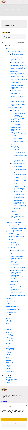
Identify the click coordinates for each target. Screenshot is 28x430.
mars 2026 (8, 320)
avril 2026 (8, 318)
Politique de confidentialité (12, 312)
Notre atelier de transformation (18, 228)
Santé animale (12, 284)
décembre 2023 (10, 338)
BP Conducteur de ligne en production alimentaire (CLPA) (20, 182)
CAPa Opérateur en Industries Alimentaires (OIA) (19, 141)
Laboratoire (11, 248)
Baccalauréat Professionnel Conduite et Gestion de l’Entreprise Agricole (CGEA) (17, 75)
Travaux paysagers (13, 294)
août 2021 (8, 363)
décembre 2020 (10, 371)
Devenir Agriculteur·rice (16, 272)
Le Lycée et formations (11, 379)
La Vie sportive (12, 242)
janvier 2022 (9, 357)
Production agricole (13, 269)
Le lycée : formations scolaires (13, 51)
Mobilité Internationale (19, 118)
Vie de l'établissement (11, 383)
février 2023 (9, 345)
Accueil (8, 48)
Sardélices (8, 382)
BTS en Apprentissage (16, 185)
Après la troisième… (15, 129)
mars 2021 (8, 368)
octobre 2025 (9, 324)
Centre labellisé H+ (18, 116)
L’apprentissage (15, 123)
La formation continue (16, 127)
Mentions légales (10, 311)
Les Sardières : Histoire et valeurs (16, 236)
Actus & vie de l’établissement (13, 231)
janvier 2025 (9, 334)
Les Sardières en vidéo (14, 234)
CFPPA (10, 109)
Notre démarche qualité (19, 113)
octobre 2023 (9, 340)
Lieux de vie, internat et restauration (17, 241)
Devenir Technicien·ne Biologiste (19, 250)
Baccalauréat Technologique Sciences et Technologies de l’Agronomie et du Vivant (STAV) (18, 64)
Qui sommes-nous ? (16, 110)
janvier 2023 (9, 346)
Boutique (8, 303)
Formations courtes (15, 217)
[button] (26, 405)
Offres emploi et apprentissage (13, 222)
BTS (10, 99)
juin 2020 (8, 373)
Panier (7, 304)
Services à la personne (14, 289)
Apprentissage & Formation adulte (14, 107)
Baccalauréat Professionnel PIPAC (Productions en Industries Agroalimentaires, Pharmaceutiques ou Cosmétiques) (20, 158)
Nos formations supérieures (17, 216)
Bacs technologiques (13, 60)
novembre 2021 (10, 359)
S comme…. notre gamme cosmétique (14, 50)
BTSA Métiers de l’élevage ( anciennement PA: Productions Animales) (20, 200)
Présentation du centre (19, 112)
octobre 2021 (9, 360)
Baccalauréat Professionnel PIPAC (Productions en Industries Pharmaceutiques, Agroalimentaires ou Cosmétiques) (19, 81)
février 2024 (9, 337)
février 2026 (9, 321)
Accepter (14, 419)
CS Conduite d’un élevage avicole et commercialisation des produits (20, 171)
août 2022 (8, 351)
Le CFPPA (8, 380)
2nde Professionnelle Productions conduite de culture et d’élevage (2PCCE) (19, 96)
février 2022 (9, 356)
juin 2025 (8, 328)
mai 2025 (8, 329)
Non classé (8, 377)
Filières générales (13, 53)
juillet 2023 (8, 343)
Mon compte (9, 308)
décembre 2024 (10, 335)
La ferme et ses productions (15, 230)
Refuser (14, 423)
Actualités (11, 233)
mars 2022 (8, 354)
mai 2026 (8, 317)
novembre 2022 (10, 349)
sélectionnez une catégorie (14, 22)
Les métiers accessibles (11, 247)
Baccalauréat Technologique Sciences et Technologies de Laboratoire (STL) (18, 68)
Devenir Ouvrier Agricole (17, 270)
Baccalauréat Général (16, 59)
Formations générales (14, 297)
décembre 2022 (10, 348)
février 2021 (9, 370)
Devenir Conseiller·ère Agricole (18, 283)
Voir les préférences (14, 427)
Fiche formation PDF (11, 301)
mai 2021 (8, 365)
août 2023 (8, 342)
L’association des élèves (14, 244)
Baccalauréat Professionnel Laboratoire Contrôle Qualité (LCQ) (17, 87)
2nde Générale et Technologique (19, 57)
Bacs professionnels (13, 71)
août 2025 (8, 326)
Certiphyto (16, 219)
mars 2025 (8, 331)
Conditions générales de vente (13, 309)
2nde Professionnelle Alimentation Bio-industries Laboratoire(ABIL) (17, 92)
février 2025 (9, 332)
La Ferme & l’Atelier (10, 225)
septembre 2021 (10, 362)
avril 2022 (8, 352)
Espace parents (9, 300)
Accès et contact (13, 245)
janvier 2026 (9, 323)
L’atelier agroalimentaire (14, 227)
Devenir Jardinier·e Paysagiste (18, 295)
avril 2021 (8, 366)
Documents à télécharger (17, 220)
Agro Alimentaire (13, 255)
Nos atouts (16, 115)
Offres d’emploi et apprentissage (16, 224)
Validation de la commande (12, 306)
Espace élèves (9, 298)
